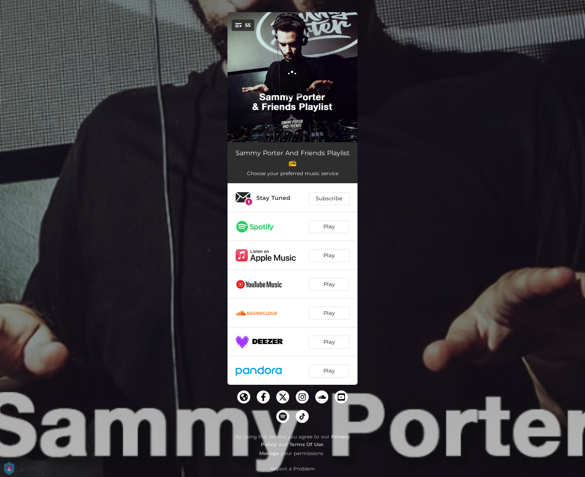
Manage (269, 453)
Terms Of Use (306, 444)
